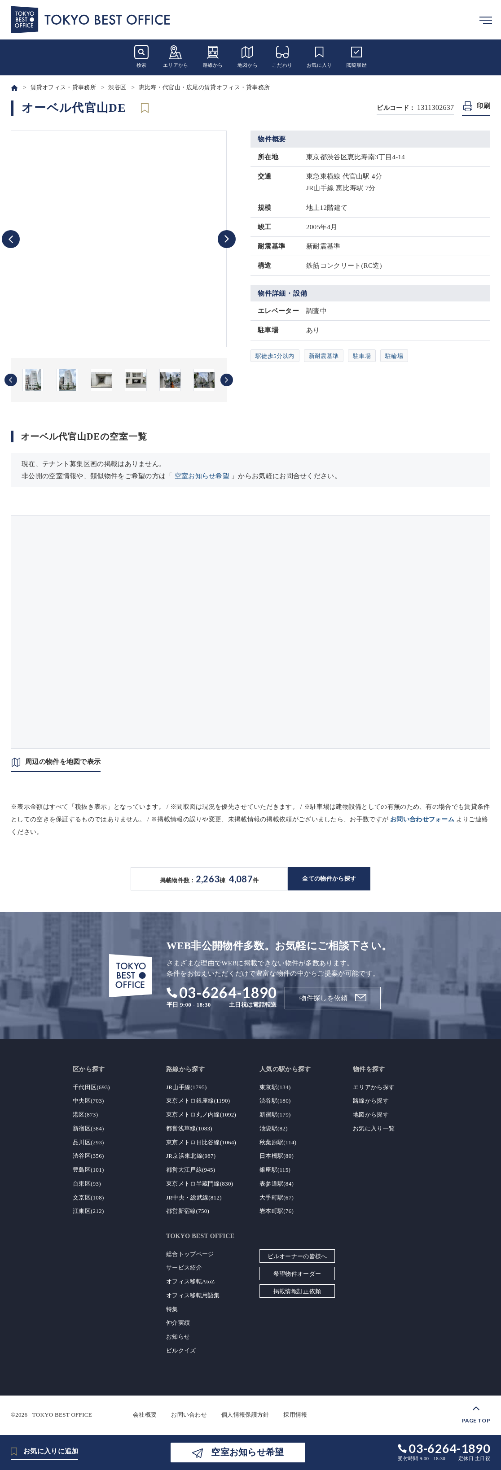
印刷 (483, 105)
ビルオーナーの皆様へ (297, 1256)
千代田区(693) (91, 1087)
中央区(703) (88, 1100)
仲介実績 (178, 1322)
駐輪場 (394, 356)
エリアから (176, 56)
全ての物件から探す (329, 878)
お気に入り (319, 56)
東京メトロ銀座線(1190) (198, 1100)
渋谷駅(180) (275, 1100)
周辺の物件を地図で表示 (63, 761)
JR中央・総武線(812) (194, 1197)
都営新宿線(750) (187, 1211)
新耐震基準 (324, 356)
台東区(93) (87, 1183)
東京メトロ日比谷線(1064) (201, 1142)
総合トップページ (190, 1254)
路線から (213, 56)
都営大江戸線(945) (190, 1169)
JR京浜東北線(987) (191, 1155)
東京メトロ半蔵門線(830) (199, 1183)
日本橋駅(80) (276, 1155)
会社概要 (145, 1414)
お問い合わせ (189, 1414)
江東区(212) (88, 1211)
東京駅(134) (275, 1087)
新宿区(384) (88, 1128)
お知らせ (178, 1336)
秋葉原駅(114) (277, 1142)
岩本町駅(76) (276, 1211)
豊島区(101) (88, 1169)
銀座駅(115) (274, 1169)
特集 (172, 1309)
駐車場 (362, 356)
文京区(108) (88, 1197)
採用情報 (295, 1414)
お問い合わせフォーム (422, 819)
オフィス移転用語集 (193, 1295)
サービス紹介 (184, 1267)
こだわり (282, 56)
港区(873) (85, 1114)
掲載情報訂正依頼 (297, 1291)
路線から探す (371, 1100)
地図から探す (371, 1114)
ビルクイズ (181, 1350)
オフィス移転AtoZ (190, 1281)
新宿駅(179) (275, 1114)
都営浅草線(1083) (189, 1128)
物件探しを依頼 (323, 998)
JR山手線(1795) (186, 1087)
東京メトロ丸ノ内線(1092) (201, 1114)
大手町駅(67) (276, 1197)
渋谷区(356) (88, 1155)
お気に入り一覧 (374, 1128)
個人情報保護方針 (245, 1414)
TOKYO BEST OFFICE (62, 1414)
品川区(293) (88, 1142)
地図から (247, 56)
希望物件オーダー (297, 1273)
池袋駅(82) (273, 1128)
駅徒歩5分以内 (274, 356)
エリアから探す (374, 1087)
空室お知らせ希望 (202, 476)
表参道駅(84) (276, 1183)
